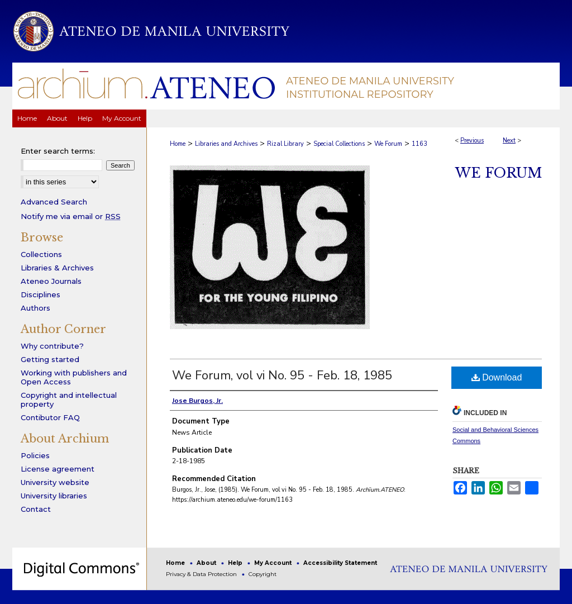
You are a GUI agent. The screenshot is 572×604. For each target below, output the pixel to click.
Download (496, 377)
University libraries (54, 495)
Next (509, 140)
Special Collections (339, 144)
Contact (36, 509)
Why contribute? (52, 345)
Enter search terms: (58, 150)
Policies (35, 455)
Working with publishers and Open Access (74, 377)
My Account (273, 563)
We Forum (388, 144)
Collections (41, 254)
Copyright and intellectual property (69, 399)
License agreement (57, 468)
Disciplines (40, 294)
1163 (419, 144)
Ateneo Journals (51, 281)
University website (55, 482)
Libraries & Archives (57, 267)
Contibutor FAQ (50, 417)
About (207, 563)
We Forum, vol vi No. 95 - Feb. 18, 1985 (282, 375)
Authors (35, 307)
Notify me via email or (71, 216)
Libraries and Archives (226, 144)
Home (177, 144)
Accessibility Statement (340, 563)
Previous (472, 140)
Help (236, 563)
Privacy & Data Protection (202, 574)
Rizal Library (285, 144)
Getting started (50, 359)
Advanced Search (54, 201)
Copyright (263, 574)
